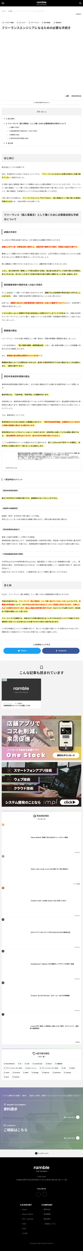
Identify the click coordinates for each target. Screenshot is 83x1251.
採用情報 (47, 1214)
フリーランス (35, 23)
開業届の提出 (14, 135)
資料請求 (10, 1108)
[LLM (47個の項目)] (27, 1063)
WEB (24, 1224)
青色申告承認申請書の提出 (19, 138)
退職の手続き (14, 127)
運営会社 (47, 1209)
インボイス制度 (9, 23)
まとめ (10, 143)
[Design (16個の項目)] (35, 1072)
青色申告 (58, 23)
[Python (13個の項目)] (16, 1077)
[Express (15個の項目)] (46, 1072)
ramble (41, 1168)
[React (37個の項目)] (49, 1063)
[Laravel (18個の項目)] (16, 1072)
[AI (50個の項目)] (20, 1063)
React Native (27, 1214)
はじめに (11, 118)
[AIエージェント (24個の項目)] (31, 1068)
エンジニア (22, 23)
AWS (24, 1228)
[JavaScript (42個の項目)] (38, 1063)
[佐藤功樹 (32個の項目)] (58, 1063)
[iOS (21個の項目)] (64, 1068)
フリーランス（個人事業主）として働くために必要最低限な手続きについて (37, 123)
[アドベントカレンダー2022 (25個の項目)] (13, 1068)
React (24, 1209)
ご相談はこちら (16, 1129)
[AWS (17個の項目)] (26, 1072)
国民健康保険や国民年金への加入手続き (23, 131)
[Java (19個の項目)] (7, 1072)
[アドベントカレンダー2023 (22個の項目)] (49, 1068)
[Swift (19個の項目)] (72, 1068)
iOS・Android (27, 1219)
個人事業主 (47, 23)
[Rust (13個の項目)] (6, 1077)
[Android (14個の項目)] (57, 1072)
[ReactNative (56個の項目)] (9, 1063)
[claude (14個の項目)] (67, 1072)
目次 (38, 111)
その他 (24, 1233)
